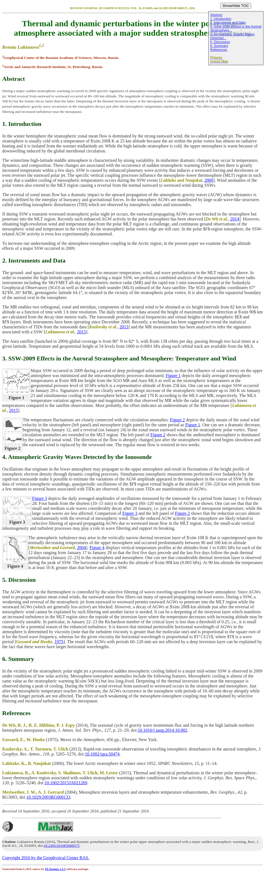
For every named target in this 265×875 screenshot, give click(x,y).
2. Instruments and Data (228, 23)
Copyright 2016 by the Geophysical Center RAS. (45, 857)
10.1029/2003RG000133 (48, 797)
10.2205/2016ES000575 (61, 845)
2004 (81, 547)
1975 (59, 641)
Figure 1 (173, 375)
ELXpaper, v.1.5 (55, 869)
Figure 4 (96, 547)
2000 (208, 180)
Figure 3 (39, 498)
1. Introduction (220, 19)
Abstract (216, 15)
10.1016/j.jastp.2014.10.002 (162, 730)
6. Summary (219, 46)
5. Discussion (220, 42)
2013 (124, 326)
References (218, 50)
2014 (234, 219)
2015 (81, 331)
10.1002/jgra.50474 (102, 754)
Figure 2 (177, 419)
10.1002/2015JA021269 (66, 782)
